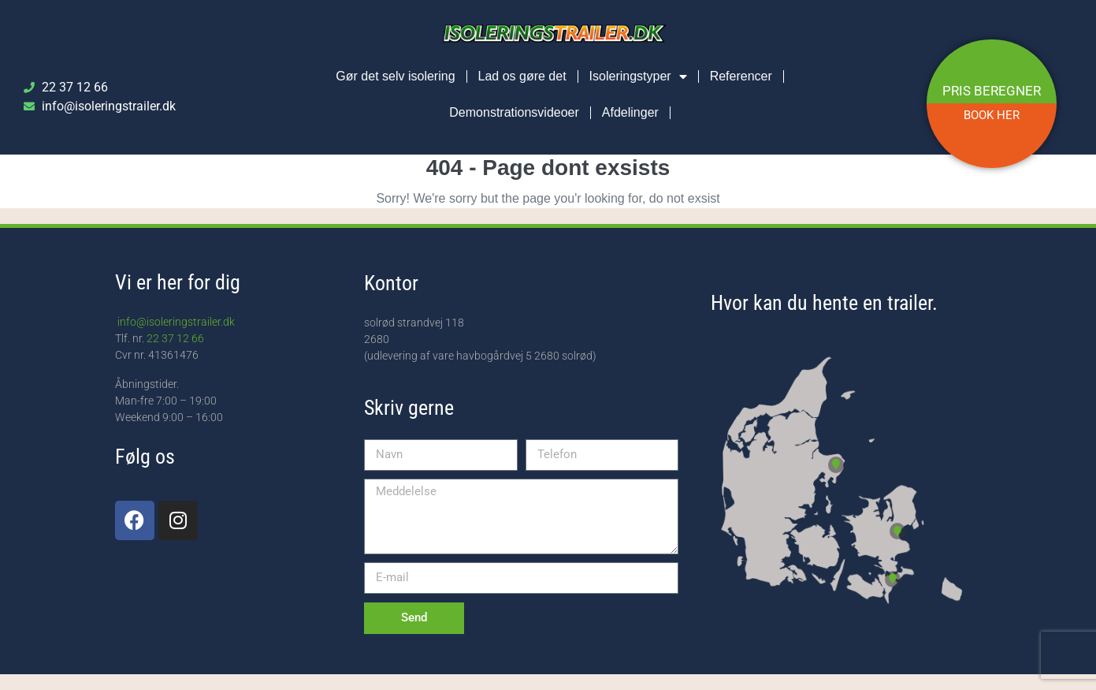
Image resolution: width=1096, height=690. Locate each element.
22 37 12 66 (175, 338)
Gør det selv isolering (395, 76)
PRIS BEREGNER (991, 91)
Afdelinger (630, 112)
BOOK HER (992, 115)
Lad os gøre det (522, 76)
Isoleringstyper (638, 76)
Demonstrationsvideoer (514, 112)
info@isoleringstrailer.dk (175, 321)
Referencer (741, 76)
